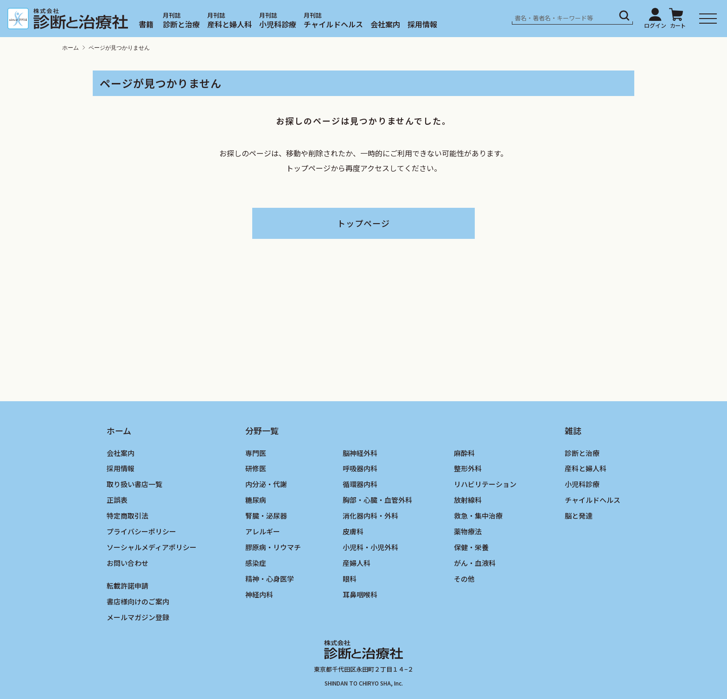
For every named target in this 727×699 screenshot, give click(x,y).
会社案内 (385, 24)
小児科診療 (277, 24)
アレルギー (262, 531)
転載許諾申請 (127, 585)
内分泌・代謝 (266, 484)
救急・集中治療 (478, 515)
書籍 (146, 24)
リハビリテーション (485, 484)
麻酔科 (464, 453)
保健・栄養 (471, 547)
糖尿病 (255, 500)
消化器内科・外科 (370, 515)
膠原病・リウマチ (273, 547)
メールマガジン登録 (138, 617)
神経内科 (259, 594)
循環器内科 (360, 484)
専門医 (255, 453)
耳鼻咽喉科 (360, 594)
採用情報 (422, 24)
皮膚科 (353, 531)
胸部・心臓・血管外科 (377, 500)
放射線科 (468, 500)
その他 (464, 579)
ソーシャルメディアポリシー (152, 547)
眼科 (350, 579)
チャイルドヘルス (333, 24)
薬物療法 (468, 531)
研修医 (255, 468)
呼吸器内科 (360, 468)
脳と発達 (579, 515)
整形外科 (468, 468)
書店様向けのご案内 (138, 601)
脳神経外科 (360, 453)
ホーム (70, 48)
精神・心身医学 (269, 579)
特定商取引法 (127, 515)
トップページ (363, 223)
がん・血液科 (475, 563)
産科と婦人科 (229, 24)
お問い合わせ (127, 563)
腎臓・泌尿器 (266, 515)
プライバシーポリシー (141, 531)
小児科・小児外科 (370, 547)
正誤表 (117, 500)
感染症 (255, 563)
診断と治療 (181, 24)
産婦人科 (356, 563)
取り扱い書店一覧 (134, 484)
